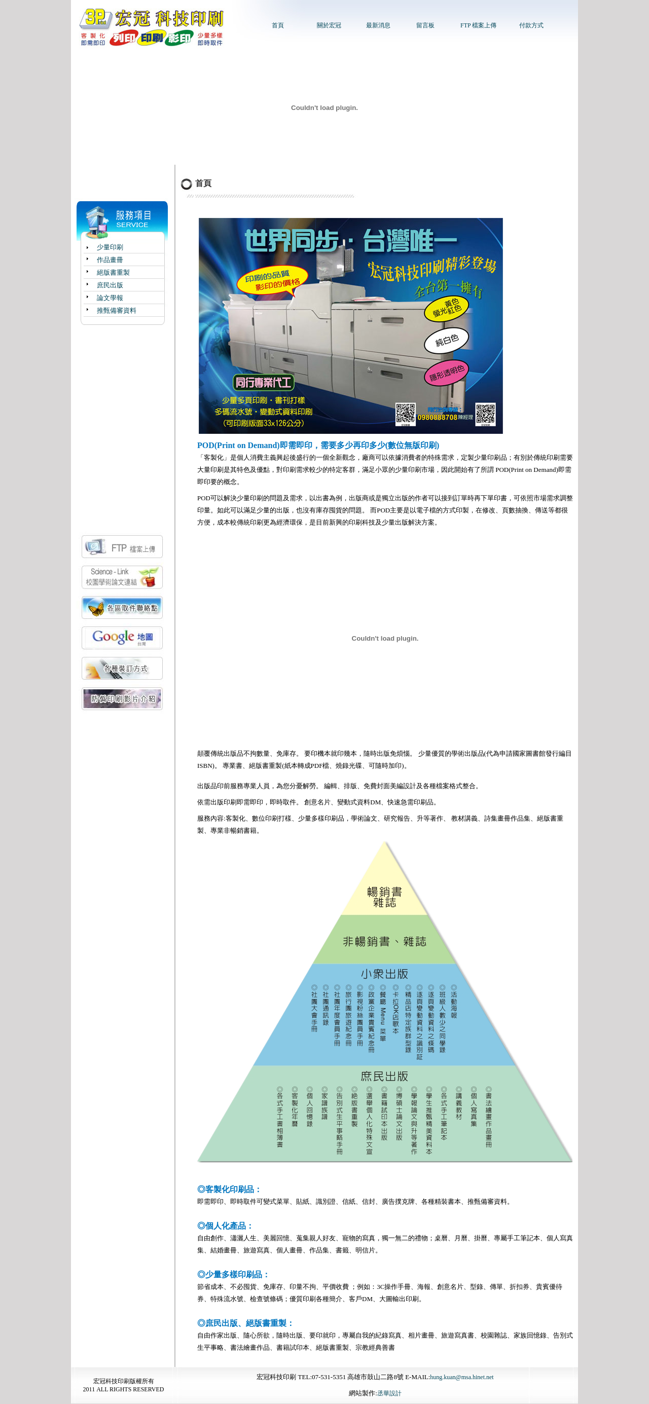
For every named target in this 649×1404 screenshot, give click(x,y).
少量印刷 (110, 247)
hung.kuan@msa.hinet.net (461, 1377)
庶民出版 (110, 285)
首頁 (278, 25)
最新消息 (378, 25)
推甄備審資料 (116, 310)
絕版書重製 (113, 272)
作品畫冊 (110, 260)
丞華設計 (389, 1393)
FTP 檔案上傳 (478, 25)
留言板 (425, 25)
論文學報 (110, 298)
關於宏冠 (329, 25)
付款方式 (531, 25)
